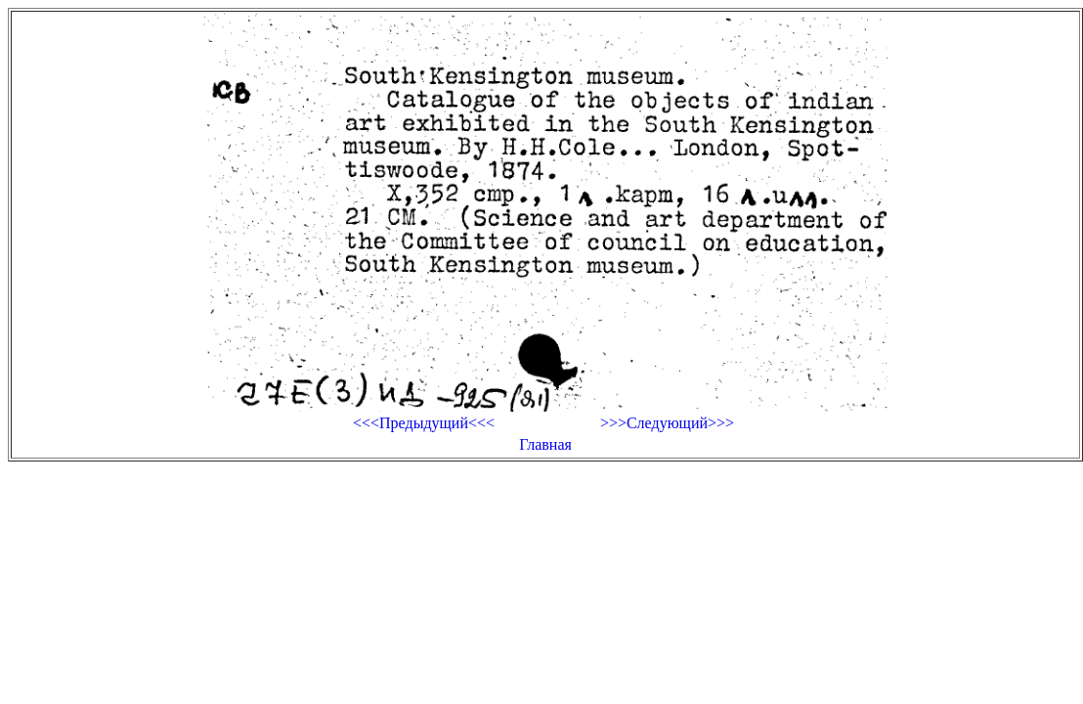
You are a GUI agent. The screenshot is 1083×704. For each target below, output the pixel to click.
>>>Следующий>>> (667, 423)
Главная (545, 444)
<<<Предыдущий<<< (424, 423)
